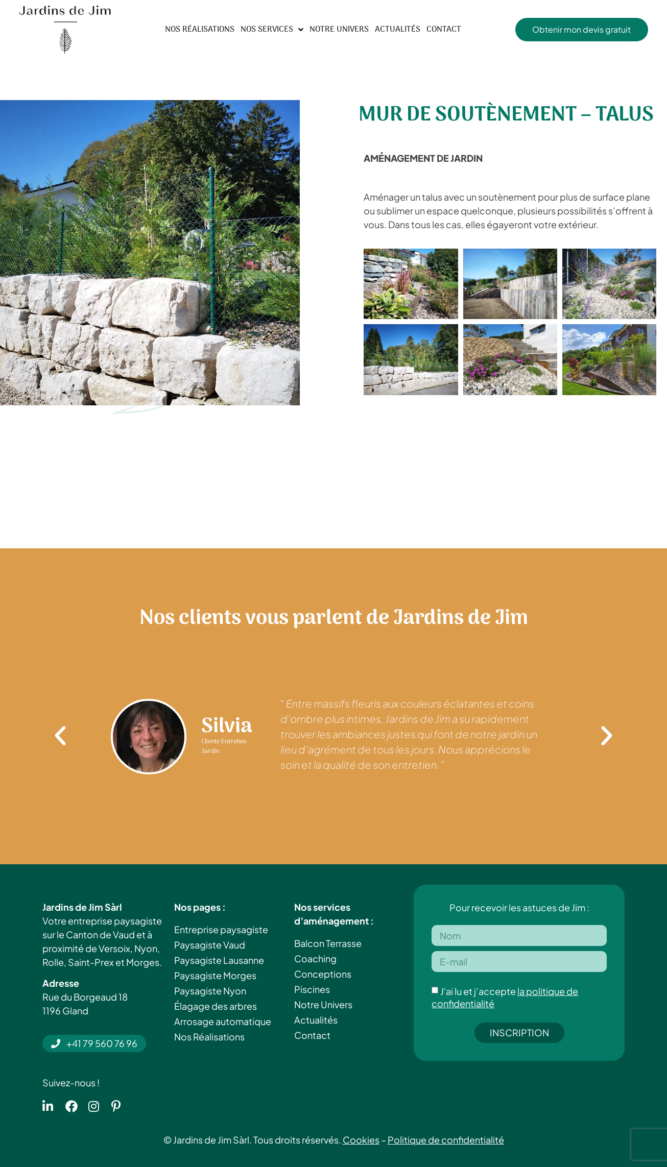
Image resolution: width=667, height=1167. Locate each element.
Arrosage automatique (222, 1021)
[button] (60, 736)
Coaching (315, 958)
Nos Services (272, 29)
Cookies (361, 1140)
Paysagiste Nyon (210, 990)
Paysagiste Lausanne (219, 960)
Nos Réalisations (199, 29)
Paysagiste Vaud (209, 945)
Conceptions (322, 974)
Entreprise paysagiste (221, 929)
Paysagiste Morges (215, 975)
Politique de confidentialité (446, 1140)
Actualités (397, 29)
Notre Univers (339, 29)
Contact (443, 29)
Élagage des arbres (215, 1006)
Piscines (312, 989)
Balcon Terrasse (328, 943)
